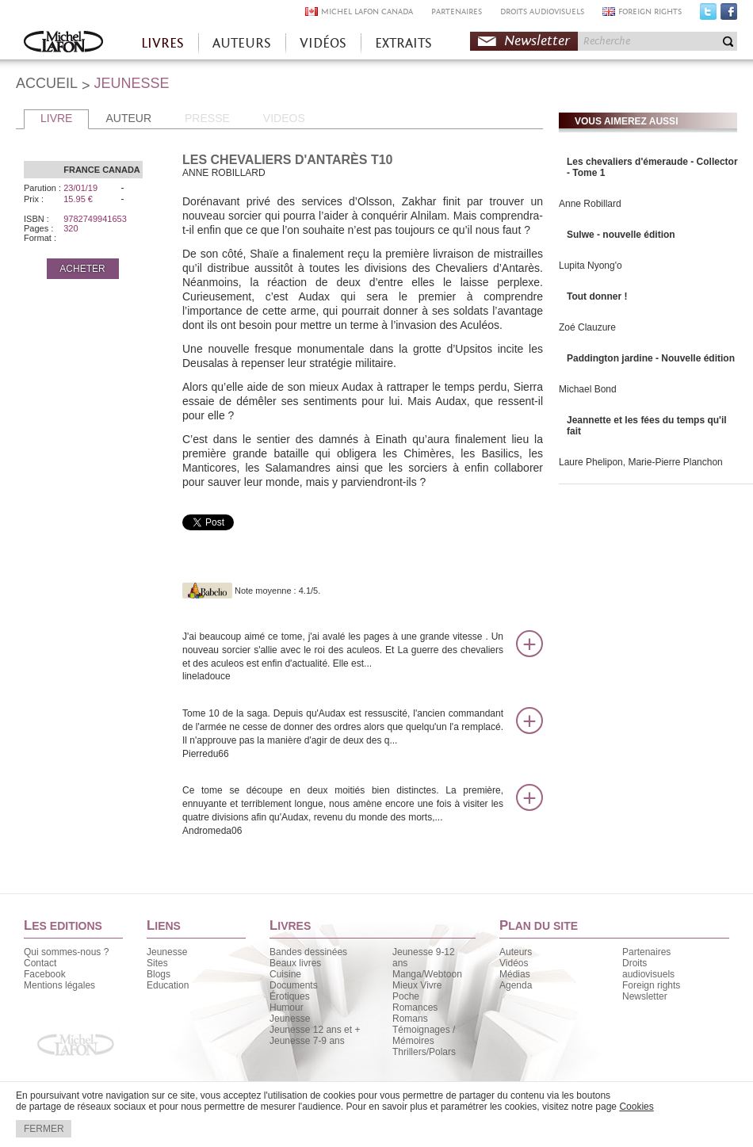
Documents (293, 985)
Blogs (158, 974)
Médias (514, 974)
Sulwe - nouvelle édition (621, 234)
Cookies (636, 1106)
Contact (40, 963)
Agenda (515, 985)
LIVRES (162, 43)
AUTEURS (241, 43)
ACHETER (82, 268)
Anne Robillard (590, 203)
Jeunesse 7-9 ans (307, 1040)
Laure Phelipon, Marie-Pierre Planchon (641, 462)
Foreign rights (651, 985)
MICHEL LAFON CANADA (367, 11)
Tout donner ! (597, 296)
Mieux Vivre (416, 985)
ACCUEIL (47, 83)
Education (168, 985)
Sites (157, 963)
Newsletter (537, 40)
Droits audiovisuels (648, 969)
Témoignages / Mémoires (423, 1035)
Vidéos (513, 963)
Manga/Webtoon (427, 974)
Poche (405, 996)
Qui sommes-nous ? (66, 952)
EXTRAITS (403, 43)
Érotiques (289, 996)
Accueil (63, 43)
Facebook (729, 15)
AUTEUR (128, 118)
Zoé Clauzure (587, 327)
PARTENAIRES (456, 11)
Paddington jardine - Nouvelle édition (651, 358)
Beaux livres (295, 963)
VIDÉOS (323, 43)
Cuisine (285, 974)
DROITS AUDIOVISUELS (542, 11)
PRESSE (207, 118)
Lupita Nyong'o (590, 265)
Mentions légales (59, 985)
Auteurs (515, 952)
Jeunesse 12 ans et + (314, 1029)
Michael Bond (588, 389)
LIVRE (56, 118)
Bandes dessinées (308, 952)
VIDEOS (284, 118)
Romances (415, 1007)
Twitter (708, 15)
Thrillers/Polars (424, 1051)
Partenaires (646, 952)
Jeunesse (167, 952)
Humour (286, 1007)
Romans (410, 1018)
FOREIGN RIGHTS (650, 11)
